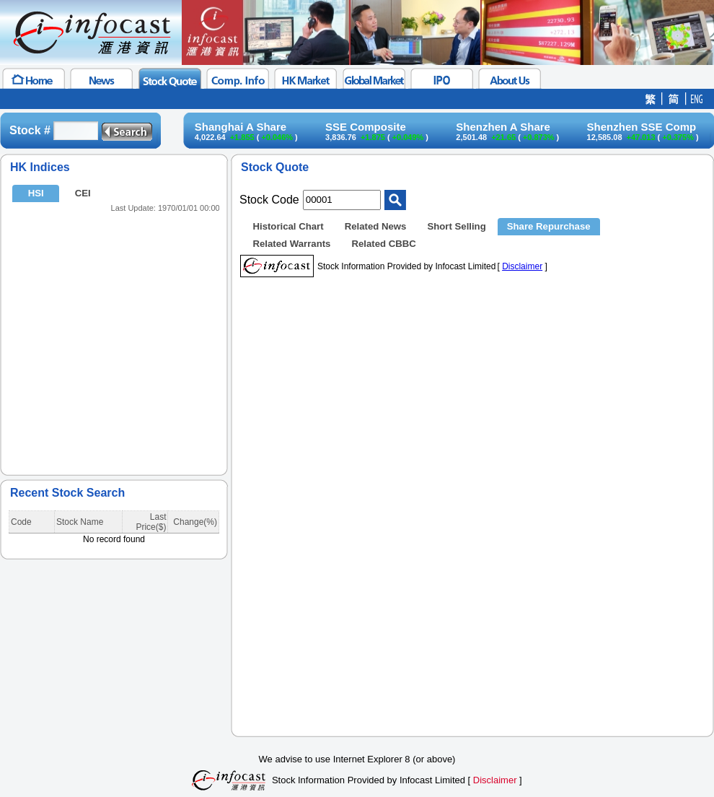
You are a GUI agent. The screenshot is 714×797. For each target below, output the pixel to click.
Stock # (29, 130)
